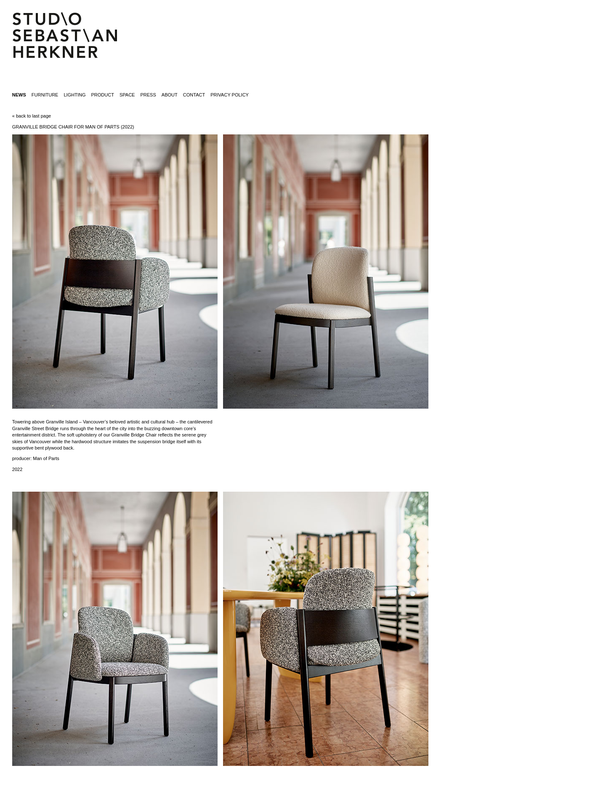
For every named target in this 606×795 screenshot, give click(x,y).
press (148, 94)
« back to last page (31, 115)
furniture (45, 94)
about (170, 94)
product (102, 94)
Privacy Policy (229, 94)
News (19, 94)
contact (194, 94)
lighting (74, 94)
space (127, 94)
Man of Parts (46, 458)
